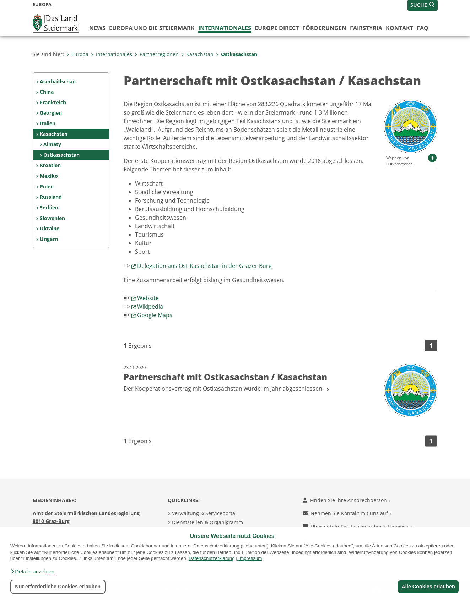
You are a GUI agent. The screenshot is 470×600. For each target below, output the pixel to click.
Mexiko (49, 175)
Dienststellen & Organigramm (207, 522)
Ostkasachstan (236, 54)
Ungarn (49, 239)
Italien (47, 123)
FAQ (422, 28)
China (47, 91)
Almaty (52, 144)
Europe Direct (277, 28)
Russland (51, 196)
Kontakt (399, 28)
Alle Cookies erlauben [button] (428, 586)
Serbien (49, 207)
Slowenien (52, 218)
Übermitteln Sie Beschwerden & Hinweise (358, 526)
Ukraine (49, 228)
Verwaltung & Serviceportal (204, 513)
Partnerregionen (157, 54)
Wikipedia (150, 306)
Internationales (224, 28)
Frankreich (53, 102)
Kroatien (50, 165)
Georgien (51, 112)
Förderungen (324, 28)
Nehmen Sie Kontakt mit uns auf (347, 513)
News (97, 28)
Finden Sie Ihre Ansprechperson (346, 500)
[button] (32, 571)
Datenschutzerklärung (212, 558)
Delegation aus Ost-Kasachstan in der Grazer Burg (204, 266)
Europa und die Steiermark (152, 28)
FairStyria (366, 28)
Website (148, 298)
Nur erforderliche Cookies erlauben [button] (58, 586)
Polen (47, 186)
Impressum (250, 558)
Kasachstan (197, 54)
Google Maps (154, 315)
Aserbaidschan (58, 81)
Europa (77, 54)
